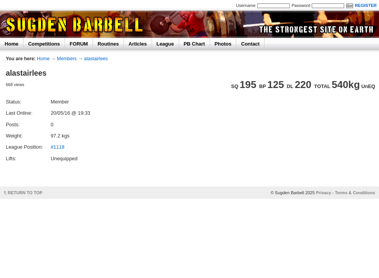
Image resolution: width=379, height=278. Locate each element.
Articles (137, 44)
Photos (223, 44)
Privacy (323, 192)
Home (12, 44)
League (165, 44)
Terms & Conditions (355, 192)
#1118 (58, 147)
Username (246, 5)
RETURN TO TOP (25, 192)
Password (301, 5)
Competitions (44, 44)
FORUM (79, 44)
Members (67, 58)
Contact (250, 44)
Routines (108, 44)
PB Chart (194, 44)
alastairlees (96, 58)
